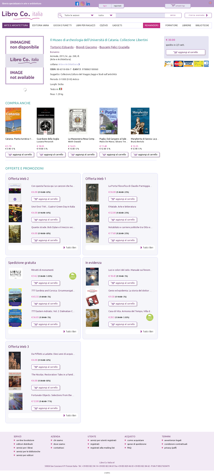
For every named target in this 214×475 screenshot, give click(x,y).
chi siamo (58, 440)
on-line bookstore (25, 440)
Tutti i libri (71, 247)
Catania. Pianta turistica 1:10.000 (21, 139)
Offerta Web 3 (18, 346)
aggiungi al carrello (20, 154)
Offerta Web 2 (18, 178)
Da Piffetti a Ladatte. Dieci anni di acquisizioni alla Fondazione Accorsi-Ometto (72, 354)
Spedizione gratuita (22, 262)
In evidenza (93, 262)
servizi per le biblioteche (28, 451)
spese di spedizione (136, 444)
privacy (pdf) (170, 448)
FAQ (129, 448)
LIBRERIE (186, 25)
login (105, 6)
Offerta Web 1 (95, 178)
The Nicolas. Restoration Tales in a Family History (56, 374)
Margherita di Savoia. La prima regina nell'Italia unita (157, 139)
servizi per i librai (24, 448)
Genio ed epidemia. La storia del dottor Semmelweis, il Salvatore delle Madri (148, 290)
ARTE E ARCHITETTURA (16, 25)
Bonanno (54, 52)
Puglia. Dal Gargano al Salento (115, 139)
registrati (117, 6)
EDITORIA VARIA (40, 25)
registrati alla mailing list (102, 448)
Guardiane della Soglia (48, 139)
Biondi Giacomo (86, 47)
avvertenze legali (172, 440)
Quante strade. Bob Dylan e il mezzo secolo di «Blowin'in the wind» (65, 227)
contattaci (59, 448)
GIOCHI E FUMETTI (62, 25)
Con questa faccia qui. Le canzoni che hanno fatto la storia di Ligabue (67, 186)
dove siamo (59, 444)
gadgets (117, 25)
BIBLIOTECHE (202, 25)
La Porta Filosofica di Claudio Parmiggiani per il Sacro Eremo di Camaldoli (146, 186)
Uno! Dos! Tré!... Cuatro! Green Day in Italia (53, 206)
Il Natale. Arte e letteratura (122, 206)
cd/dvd (104, 25)
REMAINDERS (151, 25)
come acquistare (135, 440)
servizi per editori (24, 455)
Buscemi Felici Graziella (114, 47)
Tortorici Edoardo (62, 47)
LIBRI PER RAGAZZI (85, 25)
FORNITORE (171, 25)
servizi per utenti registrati (103, 440)
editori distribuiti (24, 444)
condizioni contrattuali (175, 444)
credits (107, 473)
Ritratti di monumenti (42, 270)
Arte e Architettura (68, 64)
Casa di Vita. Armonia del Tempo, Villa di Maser (132, 311)
